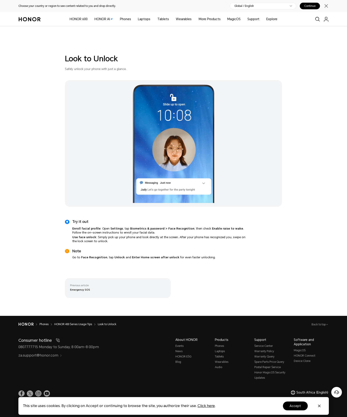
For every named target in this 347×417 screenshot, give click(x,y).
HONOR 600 (79, 19)
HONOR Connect (304, 355)
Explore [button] (271, 19)
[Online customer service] (336, 392)
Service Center (263, 346)
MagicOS (234, 19)
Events (179, 346)
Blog (178, 361)
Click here (206, 406)
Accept (295, 406)
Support (253, 19)
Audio (218, 367)
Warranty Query (264, 356)
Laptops (144, 19)
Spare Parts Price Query (269, 361)
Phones (125, 19)
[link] (21, 393)
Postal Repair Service (267, 367)
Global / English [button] (244, 6)
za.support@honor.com (40, 355)
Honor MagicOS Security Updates (269, 375)
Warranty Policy (264, 351)
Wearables (184, 19)
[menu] (326, 19)
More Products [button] (210, 19)
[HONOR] (28, 324)
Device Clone (302, 361)
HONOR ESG (183, 356)
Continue (310, 6)
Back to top (319, 324)
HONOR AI (103, 19)
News (178, 351)
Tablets (163, 19)
